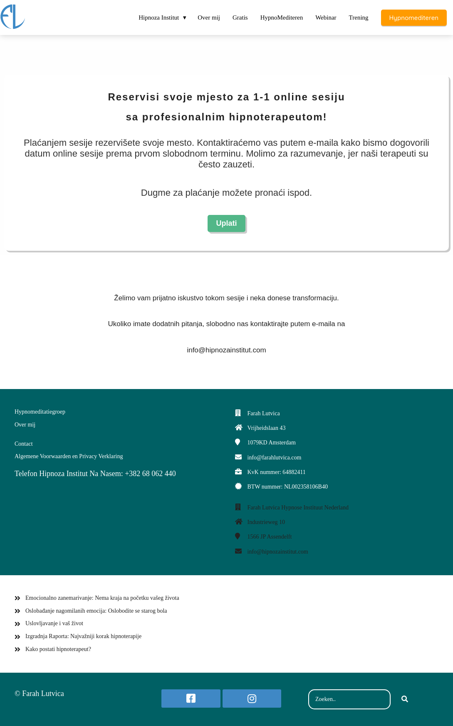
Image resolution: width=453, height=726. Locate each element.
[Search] (405, 699)
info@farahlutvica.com (275, 457)
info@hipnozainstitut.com (278, 552)
